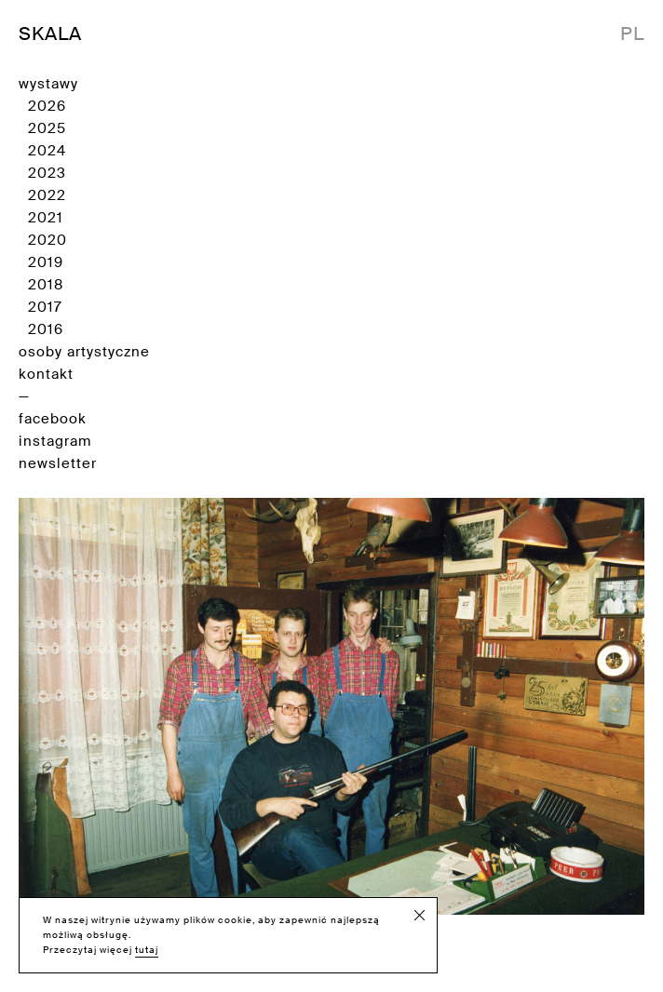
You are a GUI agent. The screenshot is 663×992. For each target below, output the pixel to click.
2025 (47, 128)
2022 (47, 195)
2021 (45, 217)
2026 (47, 106)
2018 (45, 284)
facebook (53, 418)
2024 (47, 150)
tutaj (146, 950)
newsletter (58, 463)
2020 (47, 240)
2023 (47, 173)
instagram (55, 441)
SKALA (50, 33)
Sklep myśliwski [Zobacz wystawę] (331, 732)
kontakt (46, 374)
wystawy (48, 83)
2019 (45, 262)
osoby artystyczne (84, 351)
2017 (45, 307)
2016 (45, 329)
